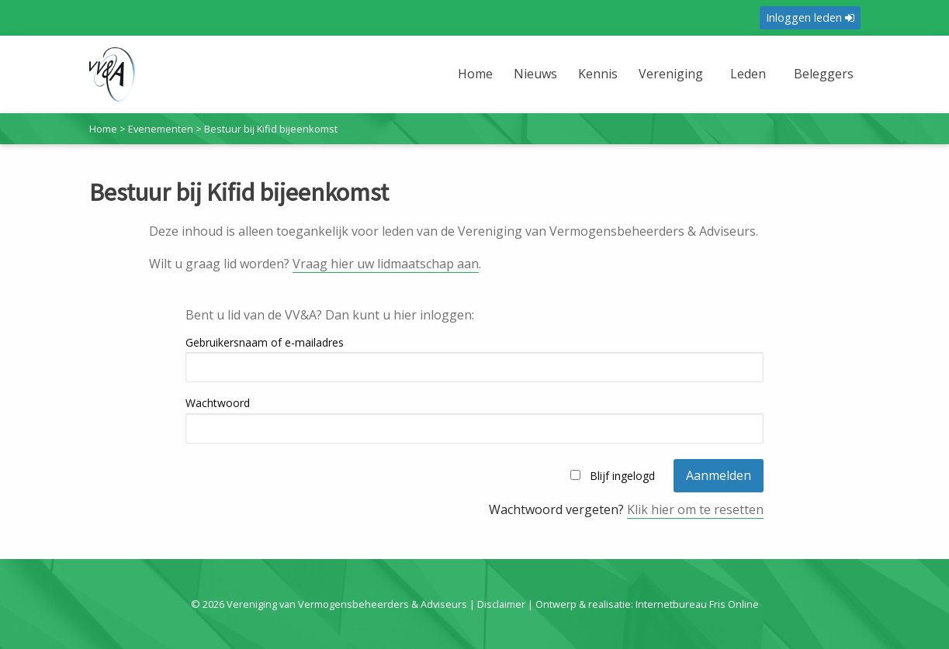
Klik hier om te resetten (695, 509)
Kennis (598, 73)
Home (475, 73)
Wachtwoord (217, 402)
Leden (748, 73)
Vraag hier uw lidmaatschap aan (386, 263)
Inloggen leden (810, 17)
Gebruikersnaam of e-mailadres (264, 342)
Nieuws (535, 73)
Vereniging (671, 73)
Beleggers (824, 73)
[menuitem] (476, 83)
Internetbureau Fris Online (697, 604)
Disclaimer (501, 604)
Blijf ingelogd (622, 475)
